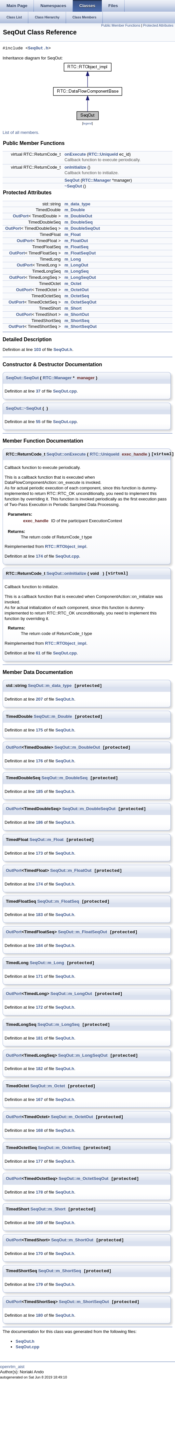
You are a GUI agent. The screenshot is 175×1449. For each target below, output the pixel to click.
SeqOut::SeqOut (22, 377)
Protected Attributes (158, 25)
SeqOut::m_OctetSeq (59, 1147)
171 (39, 976)
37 (38, 391)
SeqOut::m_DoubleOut (77, 747)
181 (39, 1038)
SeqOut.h (38, 48)
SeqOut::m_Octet (47, 1086)
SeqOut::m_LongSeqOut (83, 1055)
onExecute (75, 154)
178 (39, 1192)
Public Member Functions (120, 25)
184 (39, 945)
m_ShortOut (76, 314)
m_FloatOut (76, 240)
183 (39, 914)
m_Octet (72, 283)
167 (39, 1099)
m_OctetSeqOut (80, 302)
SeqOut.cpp (65, 391)
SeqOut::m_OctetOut (72, 1117)
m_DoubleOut (78, 215)
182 (39, 1068)
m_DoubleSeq (78, 222)
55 (38, 421)
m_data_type (77, 203)
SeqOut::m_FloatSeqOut (82, 932)
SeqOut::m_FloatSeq (58, 901)
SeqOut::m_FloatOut (70, 870)
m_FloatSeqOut (80, 253)
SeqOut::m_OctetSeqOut (83, 1178)
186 (39, 822)
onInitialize (75, 167)
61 (38, 653)
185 (39, 791)
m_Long (72, 259)
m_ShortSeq (76, 320)
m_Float (72, 234)
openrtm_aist (12, 1366)
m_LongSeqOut (80, 277)
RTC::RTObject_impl (65, 546)
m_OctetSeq (76, 295)
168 (39, 1130)
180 (39, 1315)
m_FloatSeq (76, 246)
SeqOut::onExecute (66, 454)
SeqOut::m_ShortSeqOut (84, 1302)
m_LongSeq (76, 271)
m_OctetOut (76, 289)
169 (39, 1222)
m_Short (73, 308)
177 (39, 1161)
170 (39, 1253)
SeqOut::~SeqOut (23, 408)
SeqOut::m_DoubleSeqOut (88, 809)
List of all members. (21, 132)
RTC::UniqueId (103, 154)
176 (39, 760)
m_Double (74, 209)
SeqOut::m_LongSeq (58, 1024)
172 (39, 1007)
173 (39, 853)
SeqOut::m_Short (48, 1209)
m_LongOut (76, 265)
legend (87, 123)
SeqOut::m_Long (47, 963)
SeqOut (71, 180)
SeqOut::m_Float (47, 839)
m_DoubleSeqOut (82, 228)
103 (37, 349)
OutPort (20, 215)
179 (39, 1284)
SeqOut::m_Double (53, 716)
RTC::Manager (96, 180)
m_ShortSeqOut (80, 326)
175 (39, 730)
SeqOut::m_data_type (50, 685)
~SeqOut (73, 186)
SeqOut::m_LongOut (71, 993)
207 (39, 699)
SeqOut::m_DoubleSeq (65, 778)
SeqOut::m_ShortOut (72, 1240)
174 (39, 556)
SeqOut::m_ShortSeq (59, 1271)
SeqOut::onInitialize (66, 573)
